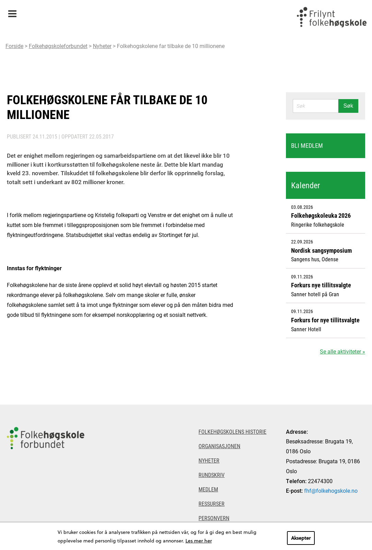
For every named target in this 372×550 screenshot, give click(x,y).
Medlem (208, 489)
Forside (14, 45)
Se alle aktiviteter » (342, 351)
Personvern (214, 518)
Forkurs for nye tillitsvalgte (325, 320)
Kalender (305, 185)
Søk (348, 106)
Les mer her (198, 540)
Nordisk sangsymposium (321, 250)
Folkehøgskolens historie (232, 431)
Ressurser (212, 503)
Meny (12, 11)
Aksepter (301, 537)
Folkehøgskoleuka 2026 (321, 215)
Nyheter (102, 45)
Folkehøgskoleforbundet (58, 45)
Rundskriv (212, 474)
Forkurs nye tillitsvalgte (321, 285)
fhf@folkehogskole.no (331, 490)
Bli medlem (307, 145)
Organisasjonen (219, 446)
